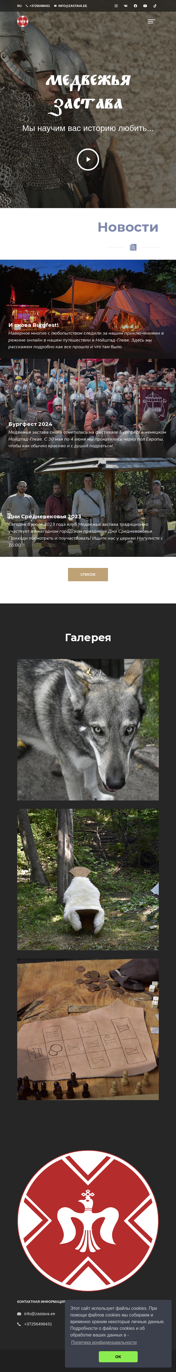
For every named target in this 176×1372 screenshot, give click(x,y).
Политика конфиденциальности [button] (104, 1342)
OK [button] (118, 1357)
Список (81, 574)
